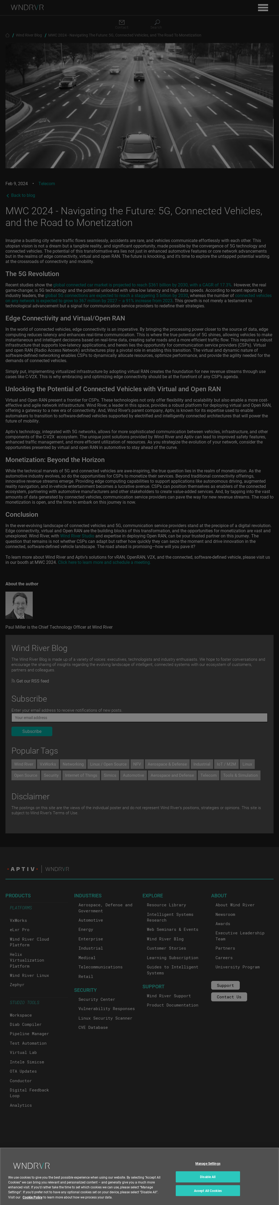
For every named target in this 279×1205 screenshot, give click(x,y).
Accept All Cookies (208, 1194)
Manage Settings (207, 1167)
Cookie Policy (33, 1201)
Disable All (208, 1180)
